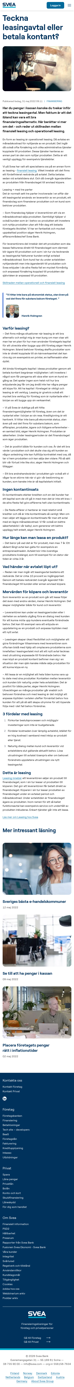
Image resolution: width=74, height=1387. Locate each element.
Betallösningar (11, 1125)
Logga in (55, 5)
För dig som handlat (15, 1207)
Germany (21, 1381)
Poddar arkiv (10, 1298)
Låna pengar (10, 1179)
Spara (6, 1174)
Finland (14, 1373)
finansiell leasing (27, 170)
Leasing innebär (12, 778)
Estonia (55, 1373)
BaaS (6, 1134)
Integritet (8, 1256)
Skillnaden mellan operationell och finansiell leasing (34, 282)
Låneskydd (9, 1202)
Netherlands (13, 1377)
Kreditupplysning (13, 1148)
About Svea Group (42, 1381)
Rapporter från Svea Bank (18, 1242)
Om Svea (9, 1218)
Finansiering (10, 1120)
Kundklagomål (11, 1275)
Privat (7, 1168)
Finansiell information (16, 1224)
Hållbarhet (9, 1233)
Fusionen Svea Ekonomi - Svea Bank (24, 1247)
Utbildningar (10, 1157)
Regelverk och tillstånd (16, 1265)
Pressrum (8, 1238)
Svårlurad (8, 1261)
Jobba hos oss (11, 1288)
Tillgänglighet (11, 1279)
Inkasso (7, 1152)
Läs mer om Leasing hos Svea (20, 817)
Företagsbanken (12, 1115)
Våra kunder (10, 1251)
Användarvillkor (12, 1270)
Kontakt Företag (12, 1086)
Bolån (6, 1188)
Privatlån (8, 1183)
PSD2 (6, 1228)
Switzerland (45, 1377)
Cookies (7, 1284)
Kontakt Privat (11, 1091)
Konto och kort (12, 1193)
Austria (60, 1377)
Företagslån (10, 1138)
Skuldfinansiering (13, 1197)
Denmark (41, 1373)
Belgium (29, 1377)
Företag (8, 1109)
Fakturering (9, 1143)
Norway (27, 1373)
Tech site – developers (16, 1129)
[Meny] (69, 5)
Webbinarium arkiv (14, 1293)
